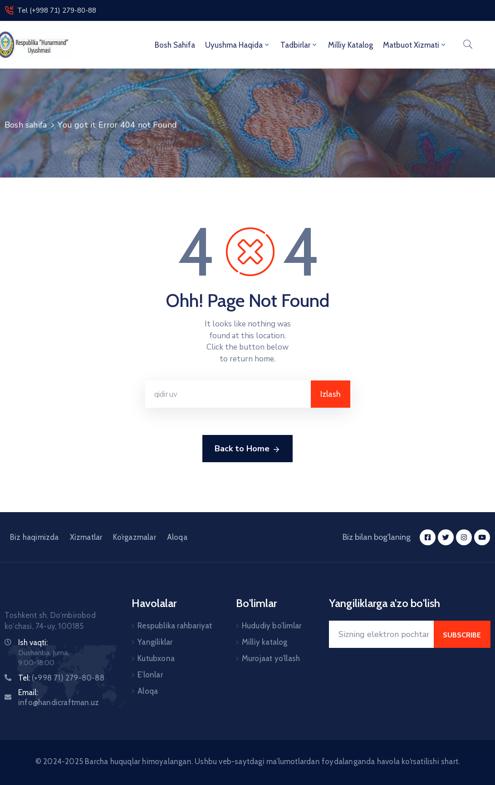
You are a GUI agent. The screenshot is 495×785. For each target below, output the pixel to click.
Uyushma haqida (237, 44)
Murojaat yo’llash (271, 658)
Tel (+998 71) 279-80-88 (56, 10)
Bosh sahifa (175, 44)
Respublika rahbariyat (174, 625)
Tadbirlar (299, 44)
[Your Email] (381, 634)
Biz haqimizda (34, 537)
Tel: (61, 677)
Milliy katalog (265, 642)
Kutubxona (156, 658)
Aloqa (177, 537)
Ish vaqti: (33, 642)
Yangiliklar (154, 642)
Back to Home (247, 449)
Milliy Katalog (350, 44)
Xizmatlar (86, 537)
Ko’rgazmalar (134, 537)
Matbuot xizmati (415, 44)
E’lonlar (150, 674)
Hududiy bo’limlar (271, 625)
